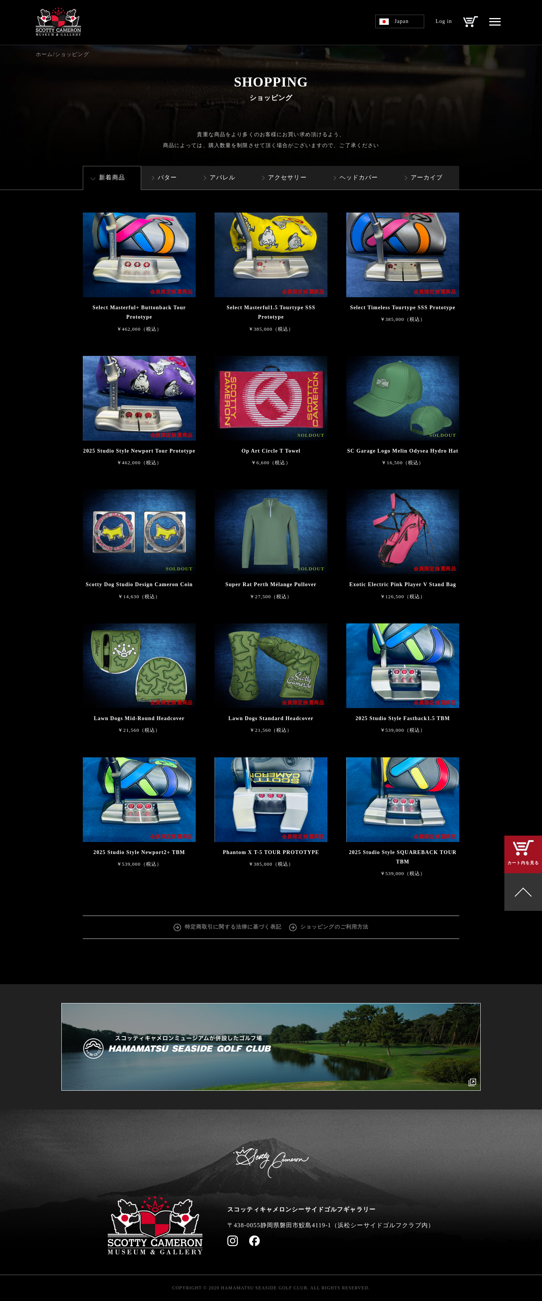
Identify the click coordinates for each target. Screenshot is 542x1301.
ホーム (44, 54)
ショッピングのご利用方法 (334, 927)
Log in (443, 21)
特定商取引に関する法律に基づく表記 (233, 927)
